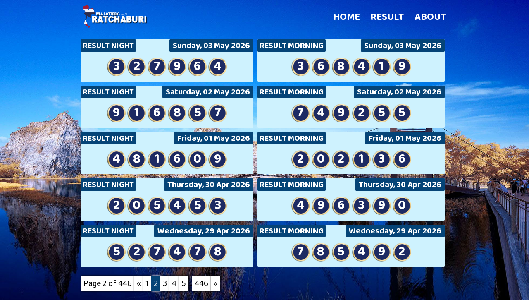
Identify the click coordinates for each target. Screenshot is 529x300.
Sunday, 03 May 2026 (211, 45)
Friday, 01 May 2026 (213, 138)
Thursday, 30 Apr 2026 (208, 184)
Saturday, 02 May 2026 (208, 92)
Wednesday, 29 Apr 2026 (203, 231)
